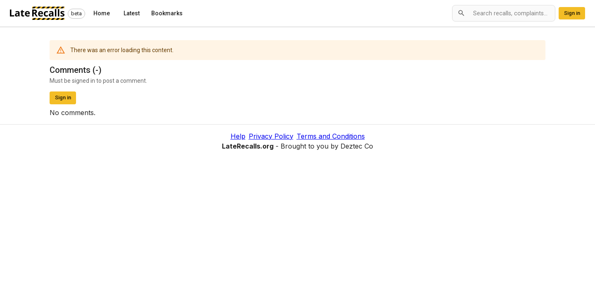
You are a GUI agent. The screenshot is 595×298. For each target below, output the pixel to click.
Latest (132, 13)
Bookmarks (167, 13)
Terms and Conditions (331, 136)
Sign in (572, 13)
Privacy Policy (271, 136)
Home (101, 13)
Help (238, 136)
